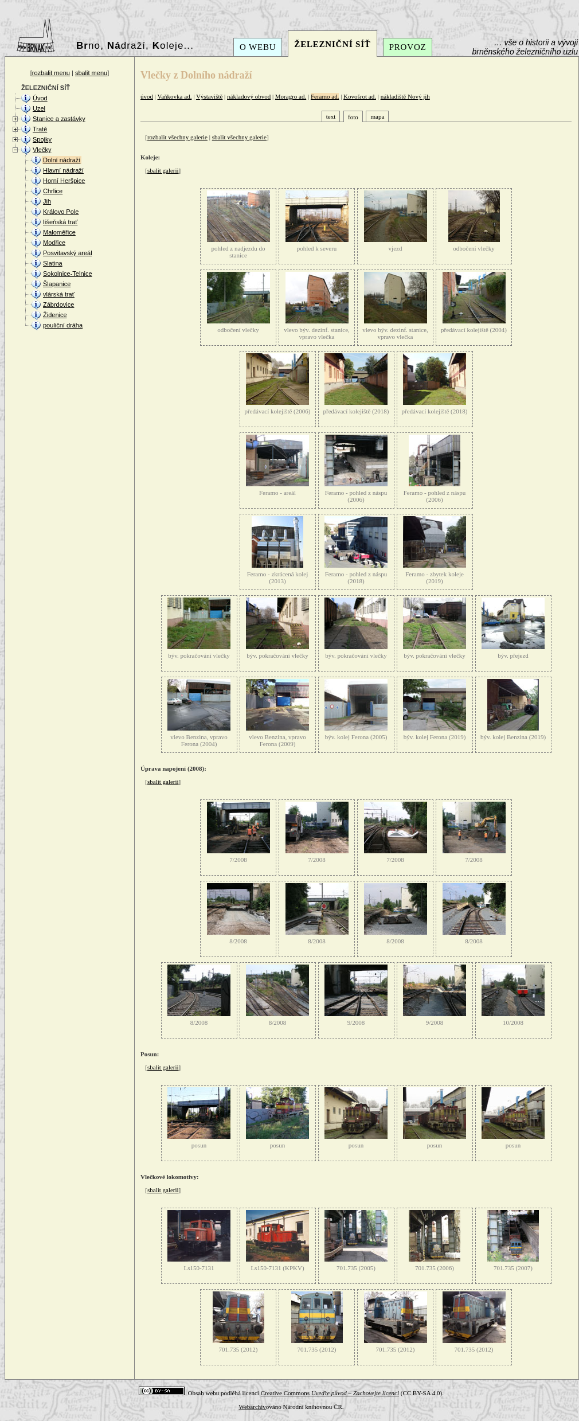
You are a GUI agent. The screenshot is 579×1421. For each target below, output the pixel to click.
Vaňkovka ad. (175, 96)
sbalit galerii (163, 170)
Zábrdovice (58, 304)
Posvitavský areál (67, 252)
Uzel (39, 108)
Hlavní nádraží (63, 170)
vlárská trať (59, 294)
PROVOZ (408, 47)
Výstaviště (209, 96)
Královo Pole (61, 211)
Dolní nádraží (61, 160)
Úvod (40, 98)
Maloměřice (59, 232)
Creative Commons (330, 1392)
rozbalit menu (51, 72)
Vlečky (42, 149)
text (331, 116)
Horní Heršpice (64, 180)
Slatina (52, 263)
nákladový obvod (249, 96)
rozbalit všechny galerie (177, 137)
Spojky (42, 139)
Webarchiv (251, 1406)
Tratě (40, 129)
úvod (146, 96)
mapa (377, 116)
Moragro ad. (290, 96)
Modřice (54, 242)
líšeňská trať (60, 221)
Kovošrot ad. (359, 96)
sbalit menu (91, 72)
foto (353, 117)
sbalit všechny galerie (239, 137)
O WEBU (258, 47)
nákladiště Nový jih (405, 96)
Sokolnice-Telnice (67, 273)
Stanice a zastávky (59, 118)
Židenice (55, 314)
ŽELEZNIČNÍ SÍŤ (332, 44)
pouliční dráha (63, 325)
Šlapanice (57, 283)
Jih (47, 201)
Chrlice (52, 191)
